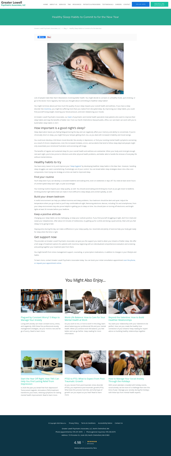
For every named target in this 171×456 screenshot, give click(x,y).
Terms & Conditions (88, 423)
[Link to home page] (13, 4)
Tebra (95, 448)
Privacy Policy (74, 423)
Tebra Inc (63, 423)
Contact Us (119, 423)
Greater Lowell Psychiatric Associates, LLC (47, 28)
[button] (159, 4)
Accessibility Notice (105, 423)
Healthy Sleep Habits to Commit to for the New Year (85, 28)
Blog (65, 28)
